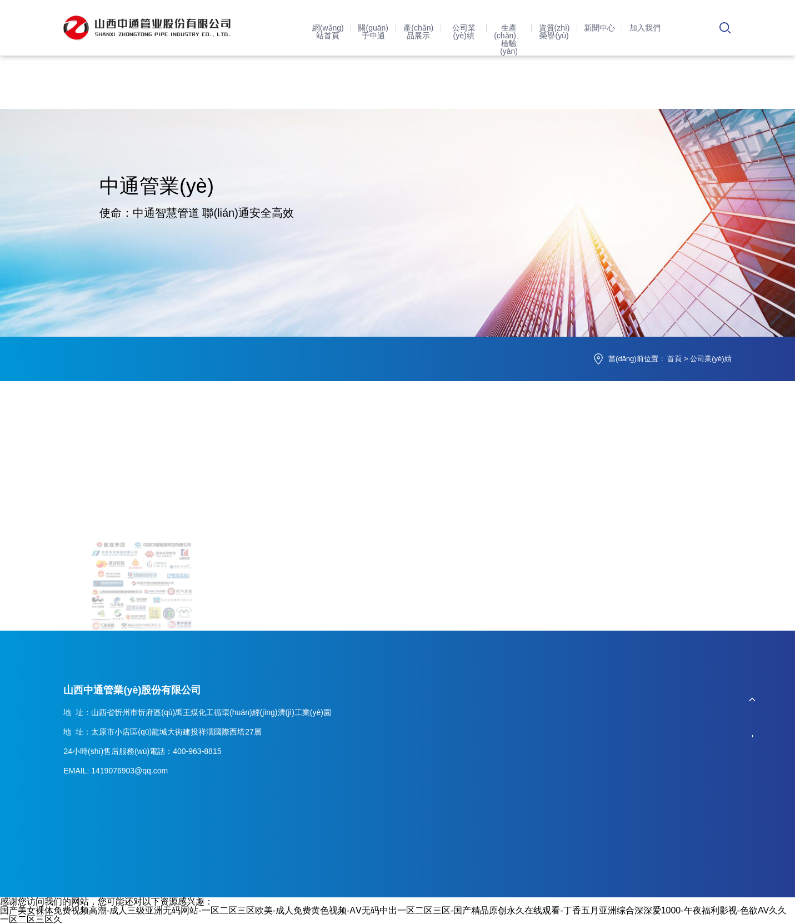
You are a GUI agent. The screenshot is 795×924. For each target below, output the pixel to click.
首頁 (674, 358)
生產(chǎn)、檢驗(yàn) (509, 39)
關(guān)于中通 (373, 31)
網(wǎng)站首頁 (328, 31)
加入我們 (645, 27)
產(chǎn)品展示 (418, 31)
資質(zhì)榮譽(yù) (554, 31)
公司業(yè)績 (464, 31)
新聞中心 (599, 27)
